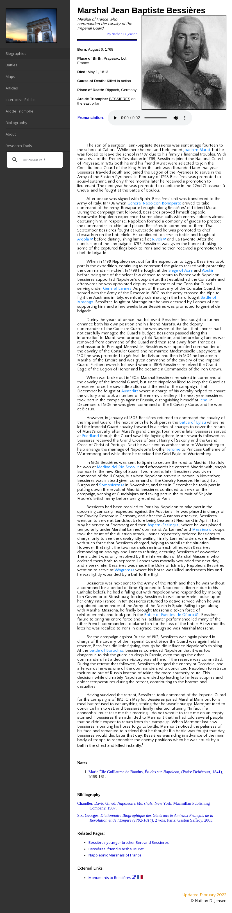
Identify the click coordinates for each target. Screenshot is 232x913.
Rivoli (159, 239)
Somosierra (111, 485)
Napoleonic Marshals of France (115, 855)
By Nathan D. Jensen (122, 34)
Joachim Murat (196, 150)
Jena (203, 400)
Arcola (85, 239)
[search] (34, 159)
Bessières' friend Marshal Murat (116, 848)
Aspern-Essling (162, 525)
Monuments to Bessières (112, 877)
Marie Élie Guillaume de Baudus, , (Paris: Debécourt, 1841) (155, 772)
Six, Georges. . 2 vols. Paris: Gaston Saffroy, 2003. (145, 817)
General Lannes (117, 288)
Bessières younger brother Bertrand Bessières (128, 842)
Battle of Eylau (192, 422)
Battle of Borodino (106, 650)
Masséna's (201, 529)
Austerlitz (129, 391)
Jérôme (173, 449)
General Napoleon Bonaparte (154, 203)
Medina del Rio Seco (118, 467)
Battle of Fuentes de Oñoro (171, 615)
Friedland (90, 436)
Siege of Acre (181, 270)
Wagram (124, 570)
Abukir (207, 270)
